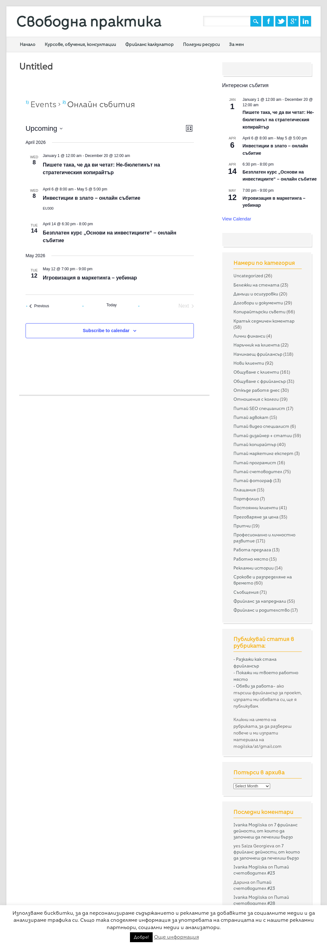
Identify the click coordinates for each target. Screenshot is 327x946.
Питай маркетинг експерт (263, 453)
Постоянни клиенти (255, 507)
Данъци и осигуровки (255, 293)
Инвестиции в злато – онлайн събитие (91, 198)
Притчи (242, 525)
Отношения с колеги (256, 399)
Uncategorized (248, 275)
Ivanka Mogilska (250, 824)
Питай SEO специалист (259, 408)
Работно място (250, 559)
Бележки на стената (256, 284)
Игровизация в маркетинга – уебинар (90, 277)
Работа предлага (252, 549)
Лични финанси (249, 336)
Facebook (268, 21)
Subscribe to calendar (106, 330)
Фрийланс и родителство (261, 610)
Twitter (280, 21)
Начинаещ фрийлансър (257, 354)
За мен (236, 44)
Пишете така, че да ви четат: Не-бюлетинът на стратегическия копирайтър (278, 119)
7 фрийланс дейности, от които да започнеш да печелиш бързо (265, 830)
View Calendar (236, 218)
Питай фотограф (252, 480)
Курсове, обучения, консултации (80, 44)
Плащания (244, 489)
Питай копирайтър (254, 444)
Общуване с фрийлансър (259, 381)
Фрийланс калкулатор (149, 44)
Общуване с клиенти (256, 372)
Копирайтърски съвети (259, 311)
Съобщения (246, 592)
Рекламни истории (253, 567)
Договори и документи (258, 302)
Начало (27, 44)
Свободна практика (88, 21)
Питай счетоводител (257, 471)
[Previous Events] (39, 305)
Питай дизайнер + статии (262, 435)
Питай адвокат (251, 417)
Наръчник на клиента (256, 344)
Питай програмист (254, 462)
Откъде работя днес (256, 390)
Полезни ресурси (201, 44)
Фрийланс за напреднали (259, 601)
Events (43, 104)
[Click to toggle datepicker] (44, 128)
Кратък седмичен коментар (263, 321)
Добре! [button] (141, 937)
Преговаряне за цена (255, 516)
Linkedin (305, 21)
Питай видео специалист (261, 426)
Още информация (176, 937)
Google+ (293, 21)
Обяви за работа (254, 686)
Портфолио (246, 498)
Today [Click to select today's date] (111, 305)
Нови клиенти (248, 363)
